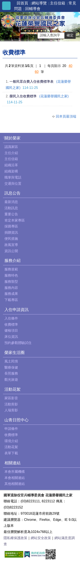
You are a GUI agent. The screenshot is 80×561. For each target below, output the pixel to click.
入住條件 (11, 318)
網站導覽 (39, 3)
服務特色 (11, 275)
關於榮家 (12, 138)
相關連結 (12, 463)
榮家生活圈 (14, 352)
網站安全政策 (41, 538)
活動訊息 (11, 208)
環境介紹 (11, 441)
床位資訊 (11, 336)
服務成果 (11, 293)
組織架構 (11, 171)
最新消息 (11, 202)
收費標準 (11, 324)
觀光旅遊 (11, 379)
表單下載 (11, 453)
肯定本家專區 (14, 220)
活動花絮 (12, 389)
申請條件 (11, 428)
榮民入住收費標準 (23, 96)
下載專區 (11, 300)
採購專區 (11, 226)
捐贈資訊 (11, 232)
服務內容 (11, 288)
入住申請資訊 (16, 309)
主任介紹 (11, 153)
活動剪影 (11, 404)
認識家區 (11, 147)
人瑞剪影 (11, 410)
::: (4, 137)
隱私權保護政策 (15, 538)
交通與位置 (12, 183)
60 (37, 72)
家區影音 (11, 398)
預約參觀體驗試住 (18, 343)
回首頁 (22, 3)
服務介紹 (12, 260)
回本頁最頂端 (66, 116)
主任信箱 (57, 3)
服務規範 (11, 269)
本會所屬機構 (14, 471)
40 (70, 66)
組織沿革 (11, 165)
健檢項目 (11, 330)
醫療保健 (11, 367)
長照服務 (11, 373)
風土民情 (11, 361)
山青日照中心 (16, 420)
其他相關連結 (14, 484)
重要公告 (11, 214)
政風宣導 (11, 245)
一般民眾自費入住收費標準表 (32, 81)
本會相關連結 (14, 478)
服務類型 (11, 281)
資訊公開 (11, 251)
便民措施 (11, 238)
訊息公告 (12, 193)
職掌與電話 (12, 177)
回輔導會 (32, 9)
